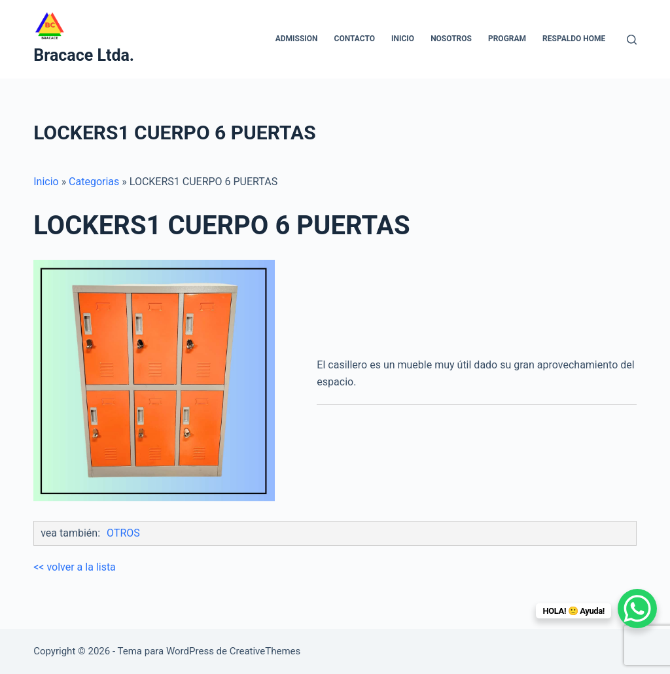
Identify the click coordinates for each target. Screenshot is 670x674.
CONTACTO (354, 38)
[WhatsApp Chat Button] (637, 608)
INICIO (402, 38)
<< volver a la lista (74, 567)
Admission (296, 38)
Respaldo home (573, 38)
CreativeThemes (265, 651)
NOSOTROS (451, 38)
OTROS (123, 533)
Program (507, 38)
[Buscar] (632, 39)
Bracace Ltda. (83, 55)
